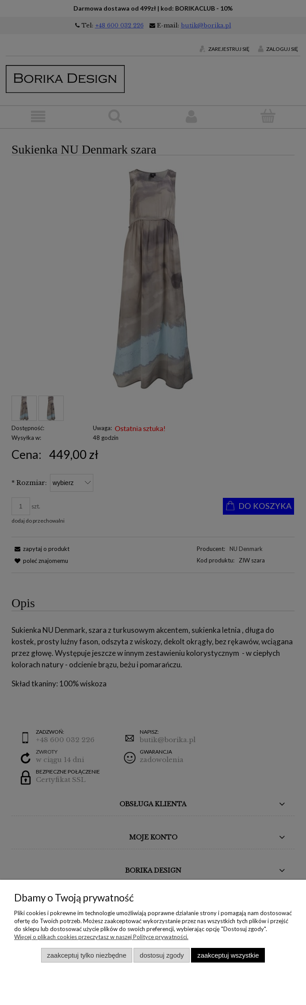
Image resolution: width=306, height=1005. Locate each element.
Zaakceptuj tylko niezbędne (86, 955)
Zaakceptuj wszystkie (228, 955)
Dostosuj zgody (162, 955)
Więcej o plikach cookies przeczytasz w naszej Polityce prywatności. (101, 936)
